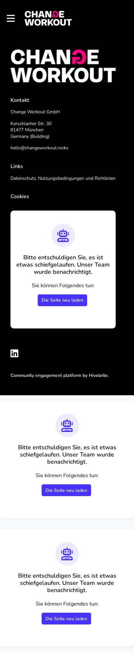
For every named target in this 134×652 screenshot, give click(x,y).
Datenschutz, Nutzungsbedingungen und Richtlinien (63, 178)
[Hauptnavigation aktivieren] (10, 18)
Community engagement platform (45, 375)
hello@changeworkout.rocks (39, 148)
